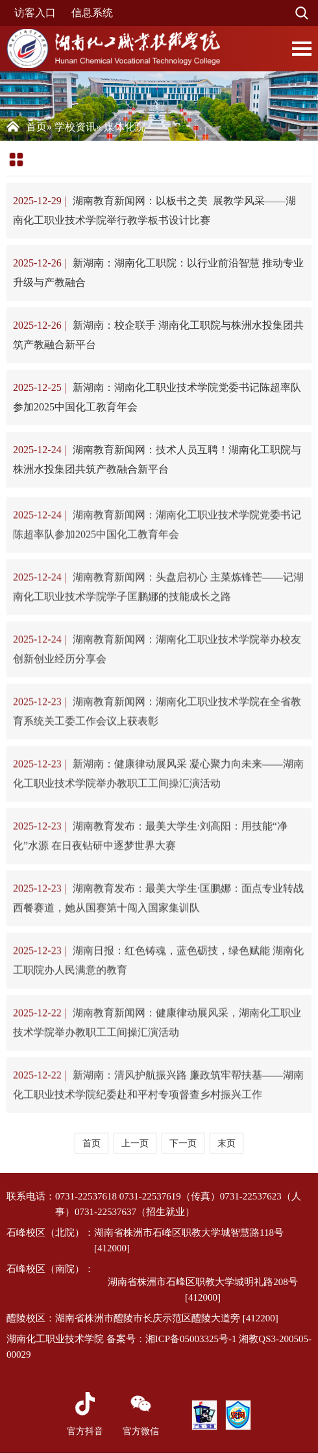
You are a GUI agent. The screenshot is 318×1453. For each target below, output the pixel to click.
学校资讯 (75, 126)
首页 (36, 126)
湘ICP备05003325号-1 (191, 1339)
